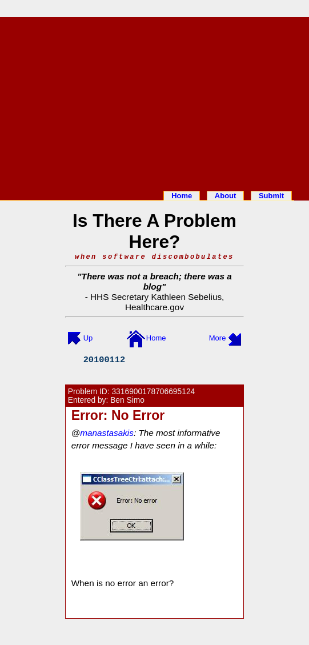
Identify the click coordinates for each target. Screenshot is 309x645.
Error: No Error (118, 415)
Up (88, 338)
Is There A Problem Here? (154, 231)
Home (181, 195)
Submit (271, 195)
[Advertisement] (154, 102)
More (217, 338)
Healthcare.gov (154, 307)
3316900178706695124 (153, 391)
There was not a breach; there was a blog (157, 281)
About (225, 195)
